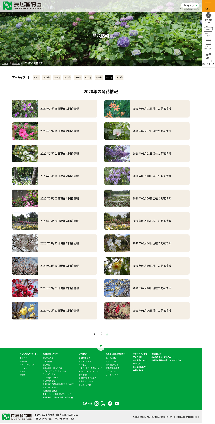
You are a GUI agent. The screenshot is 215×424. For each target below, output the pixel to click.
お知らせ (14, 359)
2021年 (127, 77)
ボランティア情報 (144, 354)
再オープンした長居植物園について (49, 395)
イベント (14, 369)
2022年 (112, 77)
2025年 (68, 77)
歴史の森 (37, 366)
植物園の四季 (39, 359)
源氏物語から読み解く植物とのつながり (51, 385)
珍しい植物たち (40, 382)
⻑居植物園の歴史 (41, 391)
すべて (38, 77)
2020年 (142, 77)
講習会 (13, 375)
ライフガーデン (40, 375)
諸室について (111, 362)
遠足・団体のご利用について (87, 372)
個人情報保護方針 (144, 368)
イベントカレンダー (19, 366)
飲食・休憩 (78, 375)
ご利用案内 (79, 354)
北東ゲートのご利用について (87, 369)
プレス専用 (141, 358)
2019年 (156, 77)
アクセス (78, 366)
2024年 (83, 77)
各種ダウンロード (82, 382)
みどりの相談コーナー (115, 359)
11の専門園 (38, 362)
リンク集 (140, 364)
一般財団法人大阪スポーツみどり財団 (163, 417)
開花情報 (18, 63)
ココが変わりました (42, 378)
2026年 (53, 77)
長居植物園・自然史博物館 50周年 (49, 398)
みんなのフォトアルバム (168, 358)
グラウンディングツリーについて (47, 372)
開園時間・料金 (81, 359)
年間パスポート (81, 362)
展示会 (13, 372)
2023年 (97, 77)
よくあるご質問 (81, 385)
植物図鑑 (161, 354)
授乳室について (112, 366)
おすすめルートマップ (43, 388)
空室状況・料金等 (113, 369)
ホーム (5, 63)
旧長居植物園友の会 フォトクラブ (172, 361)
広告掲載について (144, 361)
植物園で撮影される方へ (85, 379)
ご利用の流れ (111, 372)
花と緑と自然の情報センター (118, 354)
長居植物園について (42, 354)
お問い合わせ (142, 371)
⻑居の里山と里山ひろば (44, 369)
